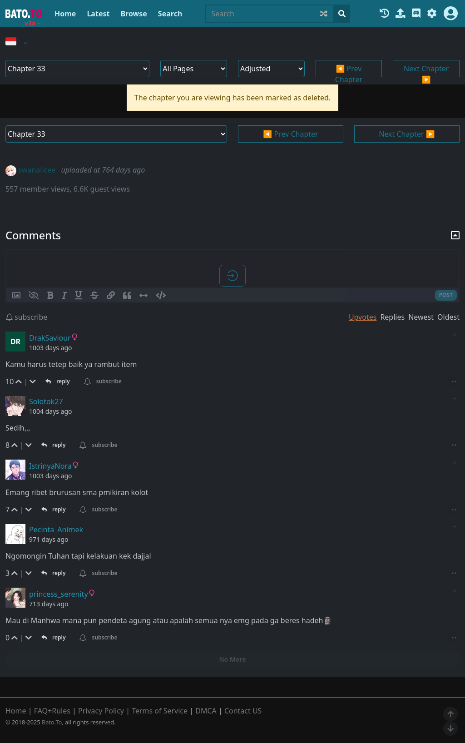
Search (170, 14)
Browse (133, 14)
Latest (98, 14)
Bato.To (52, 722)
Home (65, 14)
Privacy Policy (101, 711)
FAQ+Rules (52, 711)
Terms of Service (160, 711)
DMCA (206, 711)
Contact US (243, 711)
